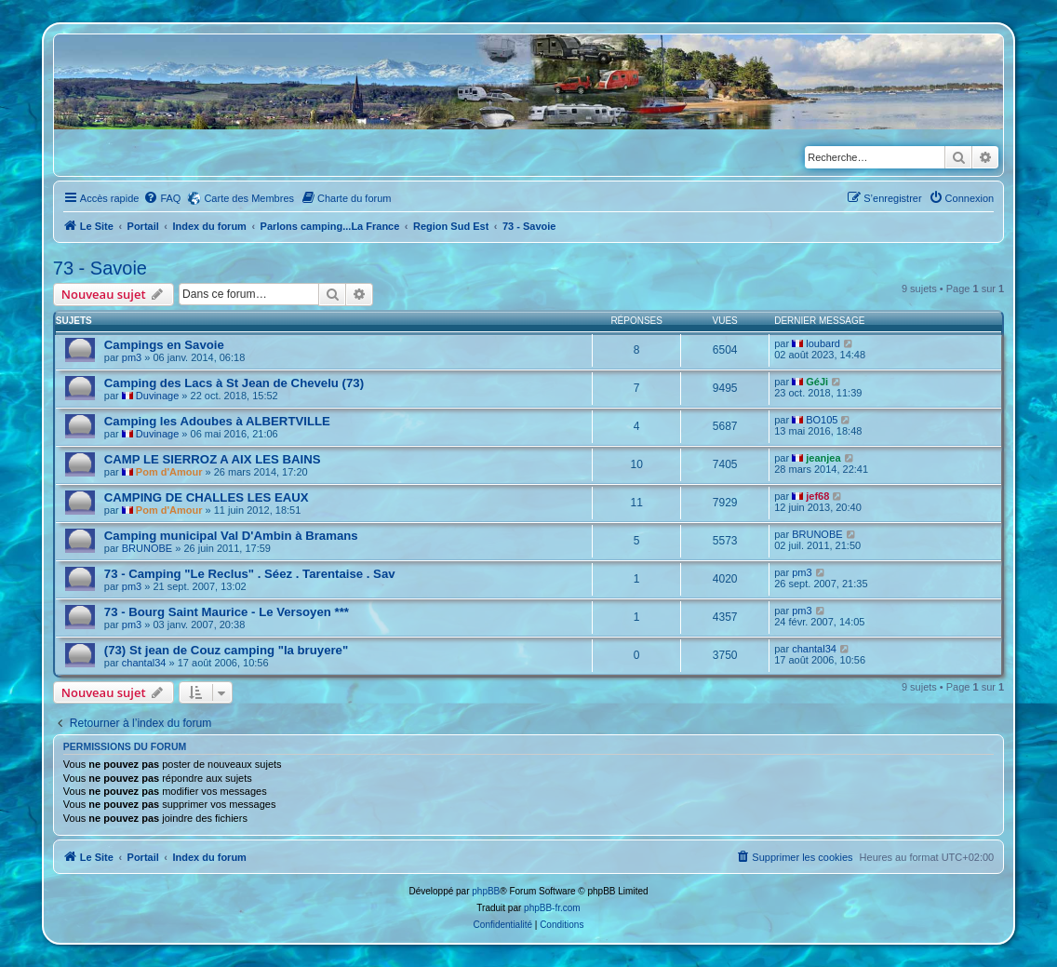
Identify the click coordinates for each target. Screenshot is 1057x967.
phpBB (486, 891)
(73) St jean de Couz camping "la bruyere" (226, 650)
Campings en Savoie (164, 345)
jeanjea (823, 457)
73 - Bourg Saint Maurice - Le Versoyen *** (226, 612)
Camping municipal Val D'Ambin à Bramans (231, 536)
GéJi (817, 381)
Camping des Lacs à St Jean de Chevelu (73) (234, 383)
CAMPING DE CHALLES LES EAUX (206, 497)
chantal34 (144, 662)
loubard (823, 343)
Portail (143, 226)
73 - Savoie (100, 268)
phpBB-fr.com (552, 908)
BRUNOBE (147, 548)
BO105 (821, 419)
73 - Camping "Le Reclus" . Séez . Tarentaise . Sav (249, 574)
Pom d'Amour (169, 471)
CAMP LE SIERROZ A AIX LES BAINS (212, 459)
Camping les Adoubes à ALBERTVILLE (217, 421)
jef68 (817, 496)
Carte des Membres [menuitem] (249, 198)
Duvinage (157, 395)
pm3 (131, 357)
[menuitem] (162, 198)
